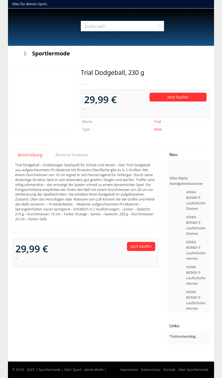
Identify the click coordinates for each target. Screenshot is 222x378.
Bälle (158, 129)
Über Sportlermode (193, 369)
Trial (157, 121)
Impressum (129, 369)
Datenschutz (150, 369)
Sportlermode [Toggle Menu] (46, 53)
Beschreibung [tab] (30, 154)
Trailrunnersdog (183, 336)
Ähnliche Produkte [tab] (71, 154)
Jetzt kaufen (178, 97)
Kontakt (169, 369)
